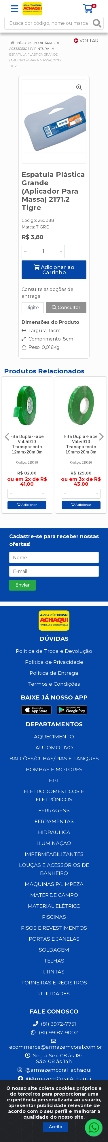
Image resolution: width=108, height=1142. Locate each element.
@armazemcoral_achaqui (54, 1070)
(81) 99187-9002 (54, 1032)
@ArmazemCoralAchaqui (54, 1078)
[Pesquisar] (97, 23)
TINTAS (53, 972)
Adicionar (27, 505)
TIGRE (42, 227)
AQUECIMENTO (54, 736)
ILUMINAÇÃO (54, 843)
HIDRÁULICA (54, 832)
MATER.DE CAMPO (54, 895)
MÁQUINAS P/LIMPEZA (54, 884)
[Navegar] (7, 437)
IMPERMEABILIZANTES (54, 854)
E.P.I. (54, 780)
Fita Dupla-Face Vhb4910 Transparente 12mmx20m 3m (27, 444)
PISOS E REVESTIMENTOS (54, 928)
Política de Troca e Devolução (54, 651)
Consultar (66, 307)
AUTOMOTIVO (54, 747)
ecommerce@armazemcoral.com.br (55, 1044)
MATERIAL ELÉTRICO (54, 906)
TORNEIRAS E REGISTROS (54, 983)
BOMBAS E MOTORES (54, 769)
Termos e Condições (54, 684)
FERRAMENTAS (54, 821)
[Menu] (14, 8)
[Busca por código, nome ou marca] (48, 23)
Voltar (86, 41)
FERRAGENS (54, 810)
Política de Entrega (54, 673)
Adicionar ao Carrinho (54, 270)
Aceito (55, 1126)
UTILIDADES (54, 993)
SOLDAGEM (54, 950)
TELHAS (54, 961)
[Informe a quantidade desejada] (43, 251)
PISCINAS (54, 917)
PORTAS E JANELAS (54, 939)
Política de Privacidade (54, 662)
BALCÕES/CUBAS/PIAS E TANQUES (54, 758)
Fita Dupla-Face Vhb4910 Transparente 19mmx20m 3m (81, 444)
